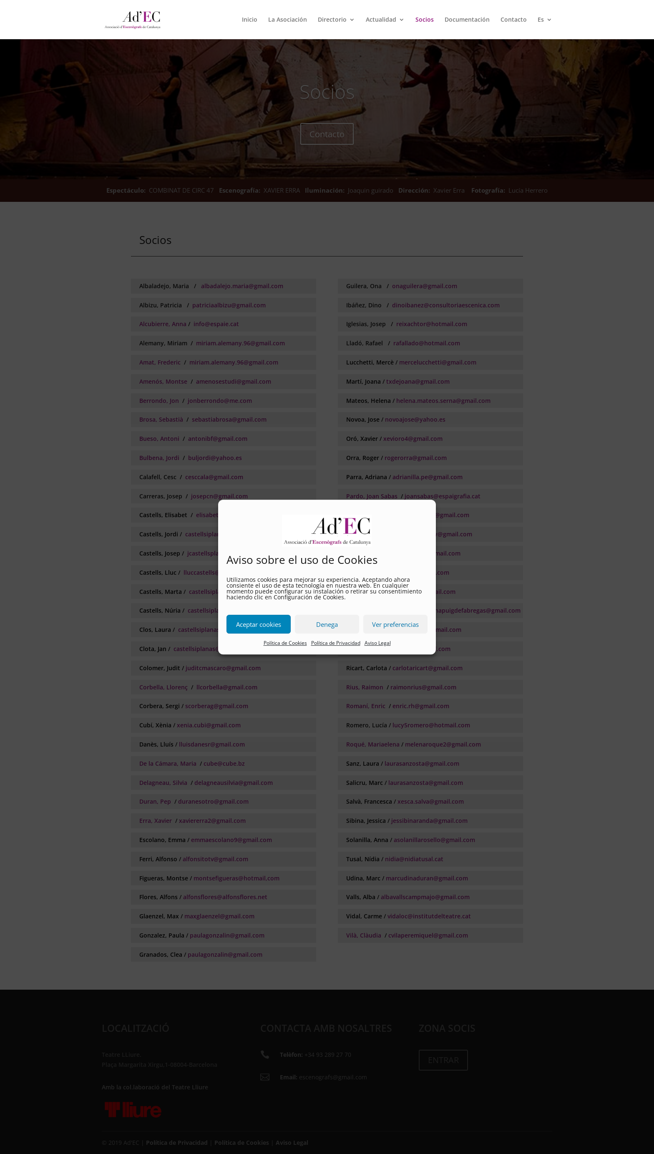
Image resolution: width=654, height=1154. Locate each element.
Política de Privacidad (335, 643)
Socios (424, 20)
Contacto (514, 20)
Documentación (467, 20)
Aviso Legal (378, 643)
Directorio (332, 20)
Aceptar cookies (258, 624)
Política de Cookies (285, 643)
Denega (327, 624)
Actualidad (381, 20)
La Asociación (287, 20)
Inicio (249, 20)
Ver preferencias (395, 624)
